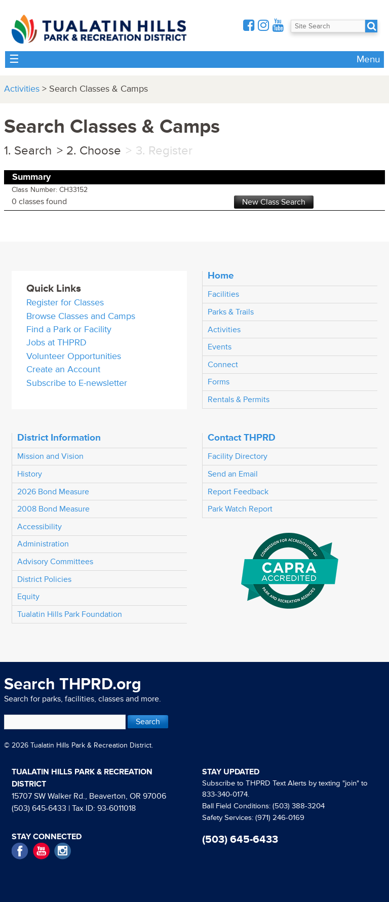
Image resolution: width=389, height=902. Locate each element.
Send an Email (233, 474)
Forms (218, 382)
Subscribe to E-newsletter (76, 383)
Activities (22, 89)
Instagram (62, 851)
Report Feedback (238, 492)
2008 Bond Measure (53, 509)
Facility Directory (237, 456)
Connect (223, 365)
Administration (43, 544)
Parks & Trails (231, 312)
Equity (28, 597)
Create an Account (63, 369)
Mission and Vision (50, 456)
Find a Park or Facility (68, 329)
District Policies (44, 579)
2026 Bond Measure (53, 492)
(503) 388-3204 (299, 806)
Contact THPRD (242, 438)
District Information (59, 438)
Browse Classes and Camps (80, 316)
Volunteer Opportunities (73, 356)
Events (219, 347)
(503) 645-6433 (39, 808)
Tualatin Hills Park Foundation (69, 614)
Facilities (223, 294)
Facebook (20, 851)
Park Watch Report (240, 509)
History (29, 474)
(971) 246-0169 (279, 817)
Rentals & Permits (238, 400)
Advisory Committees (55, 562)
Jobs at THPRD (56, 342)
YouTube (41, 851)
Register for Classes (65, 302)
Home (221, 275)
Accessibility (39, 527)
